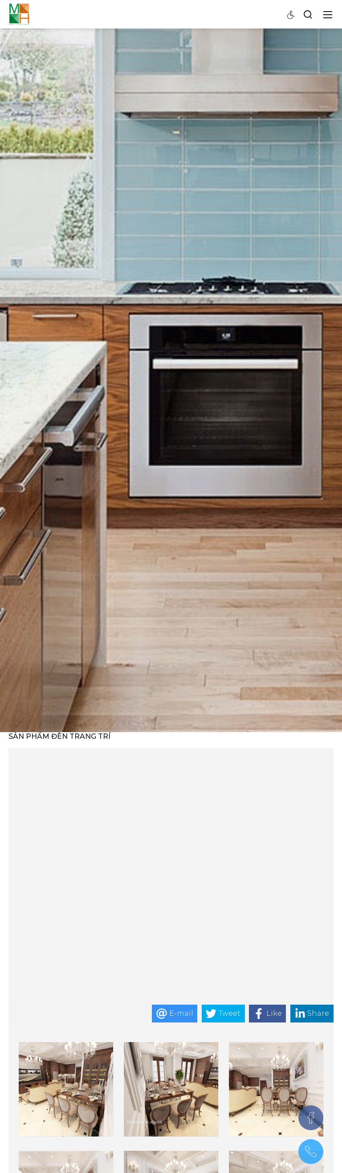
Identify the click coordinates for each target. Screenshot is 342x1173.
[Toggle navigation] (327, 14)
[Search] (307, 14)
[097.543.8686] (310, 1151)
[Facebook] (310, 1117)
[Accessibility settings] (291, 14)
